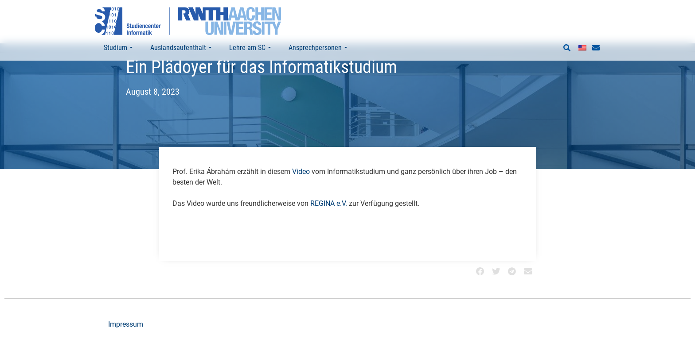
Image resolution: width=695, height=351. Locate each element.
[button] (567, 48)
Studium (118, 47)
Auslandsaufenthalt (180, 47)
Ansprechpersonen (318, 47)
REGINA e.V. (328, 220)
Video (301, 189)
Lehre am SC (250, 47)
